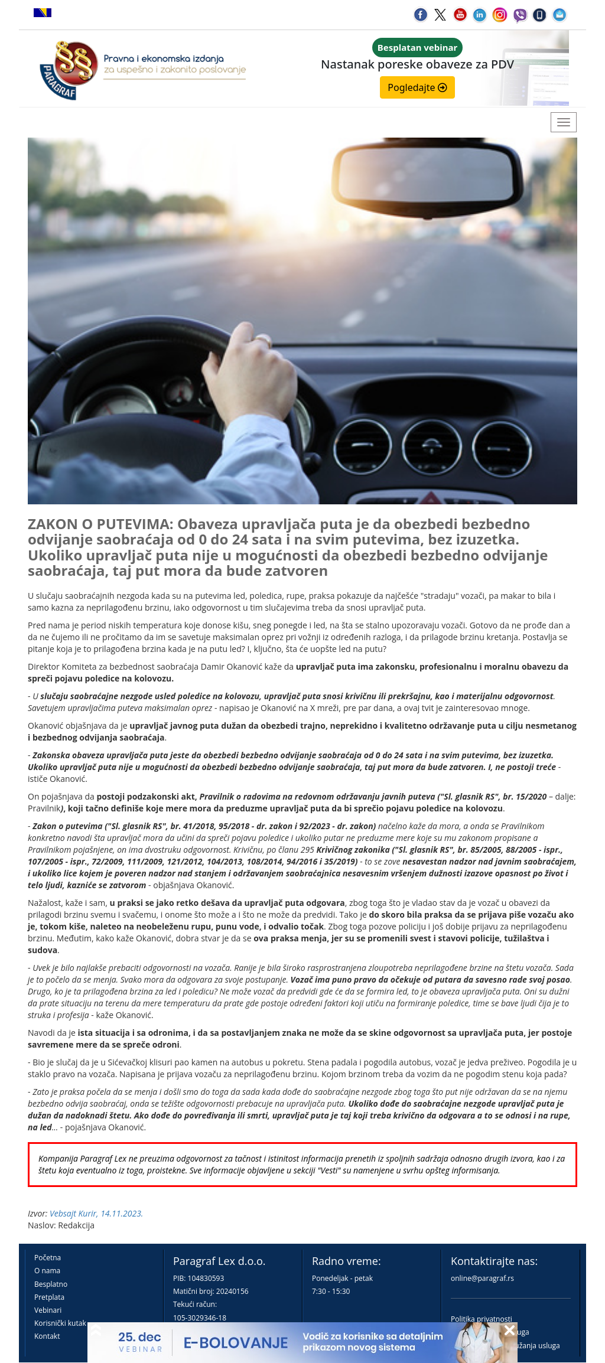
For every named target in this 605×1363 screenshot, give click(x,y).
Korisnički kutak (60, 1323)
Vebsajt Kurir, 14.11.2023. (96, 1213)
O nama (47, 1271)
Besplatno (50, 1284)
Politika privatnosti (481, 1319)
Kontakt (47, 1336)
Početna (47, 1258)
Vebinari (47, 1310)
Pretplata (49, 1297)
